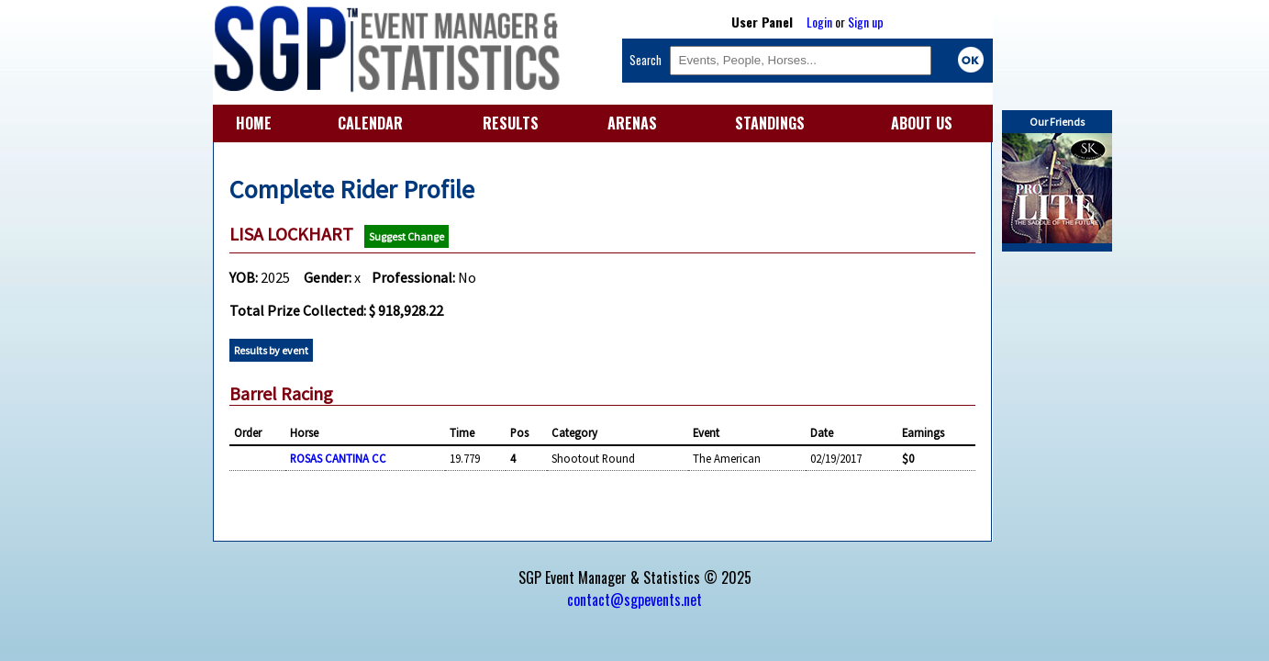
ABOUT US (921, 123)
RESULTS (511, 123)
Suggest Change (406, 236)
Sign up (866, 21)
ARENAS (632, 123)
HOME (254, 123)
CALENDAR (370, 123)
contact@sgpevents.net (634, 599)
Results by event (271, 350)
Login (819, 21)
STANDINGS (770, 123)
